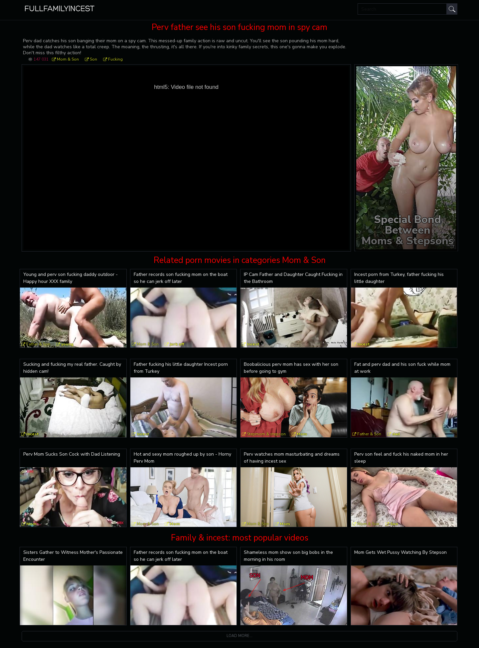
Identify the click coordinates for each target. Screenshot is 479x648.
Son (93, 59)
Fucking (115, 59)
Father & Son (38, 344)
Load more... (239, 635)
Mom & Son (68, 59)
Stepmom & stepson (266, 434)
